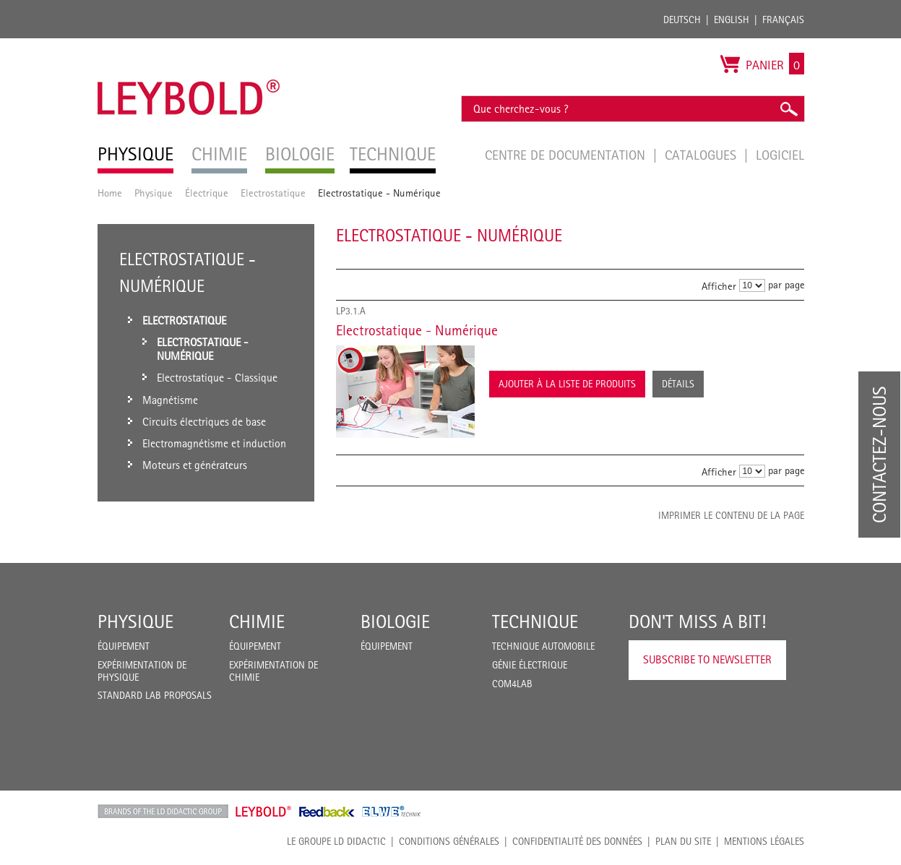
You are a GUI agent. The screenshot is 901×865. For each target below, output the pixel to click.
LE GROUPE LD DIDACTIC (336, 841)
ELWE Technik (391, 811)
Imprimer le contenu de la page (731, 515)
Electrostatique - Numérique (417, 330)
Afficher (719, 286)
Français (783, 19)
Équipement (124, 646)
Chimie (257, 621)
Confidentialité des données (577, 841)
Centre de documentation (567, 155)
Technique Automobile (543, 646)
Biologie (395, 621)
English (731, 19)
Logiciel (780, 155)
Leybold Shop (264, 811)
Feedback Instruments (327, 811)
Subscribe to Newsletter (707, 659)
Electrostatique (273, 192)
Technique (535, 621)
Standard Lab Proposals (155, 695)
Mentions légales (764, 841)
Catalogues (702, 155)
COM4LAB (512, 683)
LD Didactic (163, 811)
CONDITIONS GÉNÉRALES (449, 841)
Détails (678, 384)
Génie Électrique (529, 665)
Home (110, 192)
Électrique (206, 192)
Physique (153, 192)
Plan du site (683, 841)
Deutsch (682, 19)
